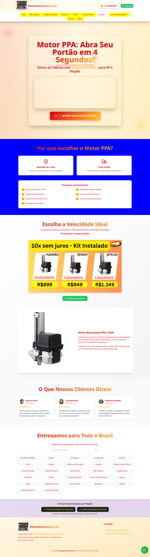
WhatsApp (127, 6)
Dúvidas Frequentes (50, 15)
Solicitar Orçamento (75, 298)
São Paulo (65, 15)
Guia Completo (34, 15)
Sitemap (71, 19)
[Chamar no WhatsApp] (144, 550)
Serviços (103, 15)
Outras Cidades (89, 15)
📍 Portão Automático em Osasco (93, 509)
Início (24, 15)
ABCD (76, 15)
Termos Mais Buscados (119, 15)
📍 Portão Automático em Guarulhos (58, 509)
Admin (80, 19)
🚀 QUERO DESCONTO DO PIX (75, 116)
